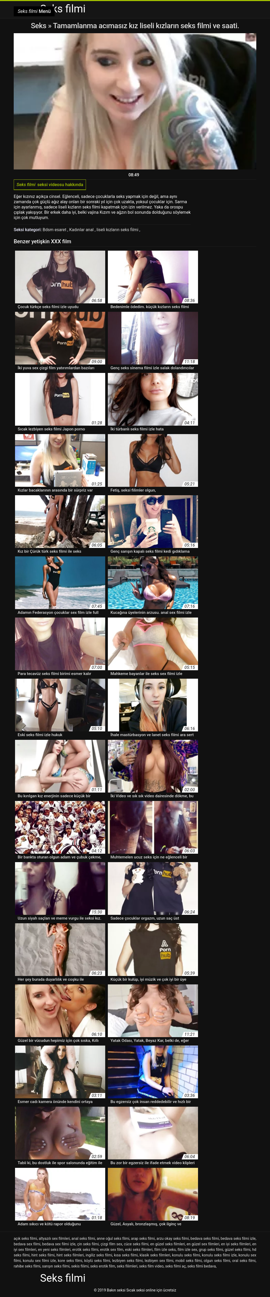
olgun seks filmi (217, 1261)
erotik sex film (111, 1249)
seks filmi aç (175, 1266)
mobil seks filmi (188, 1261)
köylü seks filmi (97, 1261)
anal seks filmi (83, 1238)
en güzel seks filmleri (167, 1244)
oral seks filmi (243, 1261)
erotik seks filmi (85, 1249)
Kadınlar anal (82, 229)
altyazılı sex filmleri (54, 1238)
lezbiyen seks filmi (127, 1261)
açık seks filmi (25, 1238)
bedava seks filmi (205, 1238)
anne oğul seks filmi (113, 1238)
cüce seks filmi (136, 1244)
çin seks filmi (88, 1244)
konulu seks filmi (186, 1255)
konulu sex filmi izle (39, 1261)
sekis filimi (80, 1266)
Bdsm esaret (55, 229)
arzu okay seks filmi (173, 1238)
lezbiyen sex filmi (159, 1261)
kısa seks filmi (126, 1255)
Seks (38, 25)
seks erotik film (102, 1266)
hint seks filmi (43, 1255)
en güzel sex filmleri (203, 1244)
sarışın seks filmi (55, 1266)
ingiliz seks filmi (99, 1255)
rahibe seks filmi (27, 1266)
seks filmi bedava (201, 1266)
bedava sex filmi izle (58, 1244)
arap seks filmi (143, 1238)
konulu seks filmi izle (219, 1255)
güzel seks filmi (237, 1249)
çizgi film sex (111, 1244)
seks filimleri (127, 1266)
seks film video (151, 1266)
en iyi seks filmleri (236, 1244)
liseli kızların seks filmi (118, 229)
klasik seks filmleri (155, 1255)
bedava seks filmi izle (238, 1238)
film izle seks (165, 1249)
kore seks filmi (70, 1261)
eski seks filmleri (138, 1249)
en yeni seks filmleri (54, 1249)
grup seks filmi (211, 1249)
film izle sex (187, 1249)
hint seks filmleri (70, 1255)
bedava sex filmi (27, 1244)
